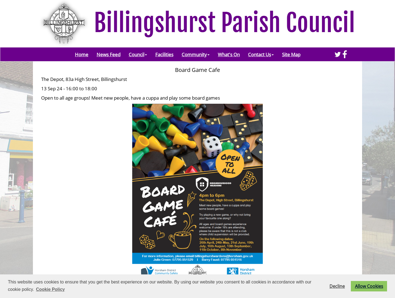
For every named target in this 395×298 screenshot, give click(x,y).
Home (81, 54)
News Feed (108, 54)
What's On (229, 54)
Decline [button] (337, 286)
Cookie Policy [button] (50, 289)
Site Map (291, 54)
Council (138, 54)
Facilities (164, 54)
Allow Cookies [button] (369, 286)
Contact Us (261, 54)
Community (196, 54)
